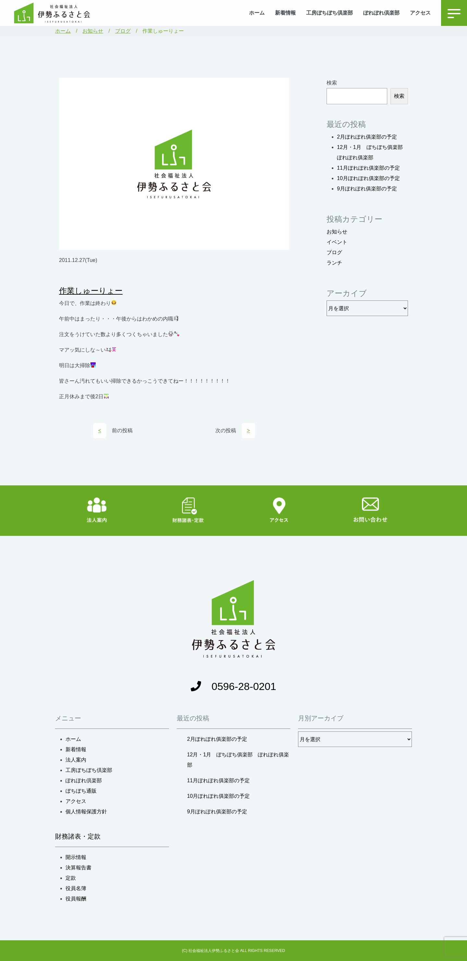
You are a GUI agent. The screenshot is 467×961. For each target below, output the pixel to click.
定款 (71, 878)
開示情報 (76, 857)
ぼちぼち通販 (81, 791)
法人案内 (76, 760)
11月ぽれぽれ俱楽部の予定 (368, 168)
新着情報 (285, 13)
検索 (332, 82)
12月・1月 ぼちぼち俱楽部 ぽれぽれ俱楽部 (238, 760)
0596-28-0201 (233, 686)
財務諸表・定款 (78, 836)
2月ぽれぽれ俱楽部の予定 (367, 137)
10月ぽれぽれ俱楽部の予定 (368, 178)
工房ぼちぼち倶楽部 (329, 13)
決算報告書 (78, 867)
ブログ (123, 31)
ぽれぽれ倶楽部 (381, 13)
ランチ (334, 263)
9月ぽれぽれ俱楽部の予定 (367, 188)
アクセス (420, 13)
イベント (337, 242)
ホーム (257, 13)
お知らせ (92, 31)
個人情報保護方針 (86, 811)
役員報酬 (76, 898)
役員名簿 (76, 888)
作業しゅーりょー (91, 290)
